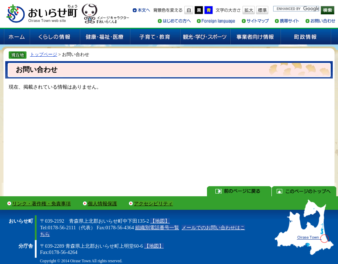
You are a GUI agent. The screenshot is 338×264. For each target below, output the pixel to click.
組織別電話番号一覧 (157, 227)
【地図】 (160, 221)
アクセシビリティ (153, 203)
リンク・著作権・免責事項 (41, 203)
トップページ (43, 54)
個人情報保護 (102, 203)
